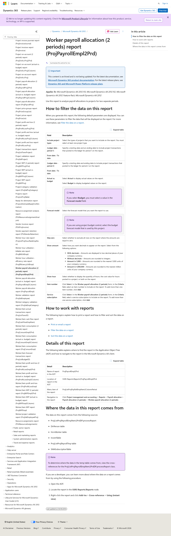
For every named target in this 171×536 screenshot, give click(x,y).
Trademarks (107, 528)
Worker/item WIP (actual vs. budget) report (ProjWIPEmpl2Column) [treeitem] (27, 400)
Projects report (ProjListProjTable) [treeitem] (22, 195)
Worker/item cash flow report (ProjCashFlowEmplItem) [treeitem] (27, 320)
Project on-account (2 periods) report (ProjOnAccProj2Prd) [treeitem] (24, 57)
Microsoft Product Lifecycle (75, 18)
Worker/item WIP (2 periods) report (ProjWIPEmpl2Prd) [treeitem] (27, 392)
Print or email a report (61, 324)
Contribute (46, 528)
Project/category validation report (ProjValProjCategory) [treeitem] (27, 188)
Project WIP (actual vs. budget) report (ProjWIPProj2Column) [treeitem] (24, 173)
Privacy (57, 528)
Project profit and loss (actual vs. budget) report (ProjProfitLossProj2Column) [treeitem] (27, 135)
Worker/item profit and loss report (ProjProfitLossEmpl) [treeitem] (26, 385)
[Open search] (158, 3)
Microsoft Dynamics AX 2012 (74, 31)
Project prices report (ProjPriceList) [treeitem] (24, 117)
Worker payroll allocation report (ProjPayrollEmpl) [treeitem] (25, 290)
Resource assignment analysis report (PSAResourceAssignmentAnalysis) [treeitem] (27, 216)
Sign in (165, 3)
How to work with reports (143, 39)
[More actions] (123, 31)
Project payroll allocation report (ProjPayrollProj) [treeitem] (25, 103)
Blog (35, 528)
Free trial (162, 10)
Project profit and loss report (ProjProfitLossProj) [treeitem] (27, 144)
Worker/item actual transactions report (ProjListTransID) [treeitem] (23, 312)
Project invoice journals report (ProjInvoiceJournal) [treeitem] (27, 42)
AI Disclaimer (8, 528)
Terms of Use (95, 528)
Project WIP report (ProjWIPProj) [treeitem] (23, 181)
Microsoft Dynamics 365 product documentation (71, 80)
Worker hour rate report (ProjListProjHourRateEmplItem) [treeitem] (27, 241)
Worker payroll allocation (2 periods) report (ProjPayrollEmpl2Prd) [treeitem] (27, 271)
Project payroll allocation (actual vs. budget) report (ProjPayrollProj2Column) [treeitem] (26, 94)
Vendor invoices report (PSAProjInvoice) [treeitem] (25, 226)
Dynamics (56, 31)
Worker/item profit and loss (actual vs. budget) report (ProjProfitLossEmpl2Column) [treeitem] (27, 376)
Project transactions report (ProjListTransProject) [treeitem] (26, 151)
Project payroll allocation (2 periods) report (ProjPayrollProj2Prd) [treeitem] (26, 84)
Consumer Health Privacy (74, 528)
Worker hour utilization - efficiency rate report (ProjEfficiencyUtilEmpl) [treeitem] (25, 261)
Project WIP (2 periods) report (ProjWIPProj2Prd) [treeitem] (27, 164)
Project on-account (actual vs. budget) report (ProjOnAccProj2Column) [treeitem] (27, 67)
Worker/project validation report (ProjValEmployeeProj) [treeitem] (27, 415)
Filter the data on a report (72, 122)
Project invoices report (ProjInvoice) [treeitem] (24, 49)
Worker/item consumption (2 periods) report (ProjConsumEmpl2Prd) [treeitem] (27, 329)
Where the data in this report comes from (149, 46)
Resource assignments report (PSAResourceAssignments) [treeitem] (27, 422)
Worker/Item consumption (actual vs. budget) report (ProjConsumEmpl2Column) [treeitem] (26, 339)
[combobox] (21, 37)
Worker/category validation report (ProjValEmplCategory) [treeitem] (27, 303)
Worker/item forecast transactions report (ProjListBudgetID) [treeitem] (24, 356)
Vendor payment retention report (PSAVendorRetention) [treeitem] (27, 232)
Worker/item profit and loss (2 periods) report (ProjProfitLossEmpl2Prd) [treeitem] (27, 366)
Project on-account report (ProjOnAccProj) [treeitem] (26, 76)
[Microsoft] (4, 3)
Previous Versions (23, 528)
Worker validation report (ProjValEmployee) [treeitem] (25, 297)
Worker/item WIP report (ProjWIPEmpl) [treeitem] (25, 409)
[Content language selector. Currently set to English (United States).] (15, 522)
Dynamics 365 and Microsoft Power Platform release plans (75, 83)
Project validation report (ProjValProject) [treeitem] (25, 158)
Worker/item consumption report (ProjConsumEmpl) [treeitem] (26, 348)
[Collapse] (36, 31)
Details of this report (141, 43)
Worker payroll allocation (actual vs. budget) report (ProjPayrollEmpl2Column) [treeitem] (26, 281)
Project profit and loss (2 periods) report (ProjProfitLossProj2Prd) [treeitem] (25, 125)
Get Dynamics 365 (147, 10)
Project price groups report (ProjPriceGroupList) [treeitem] (26, 110)
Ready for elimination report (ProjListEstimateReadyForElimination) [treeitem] (27, 203)
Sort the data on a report (62, 335)
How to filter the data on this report (147, 36)
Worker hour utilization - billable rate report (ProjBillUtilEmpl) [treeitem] (25, 251)
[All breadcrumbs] (48, 31)
